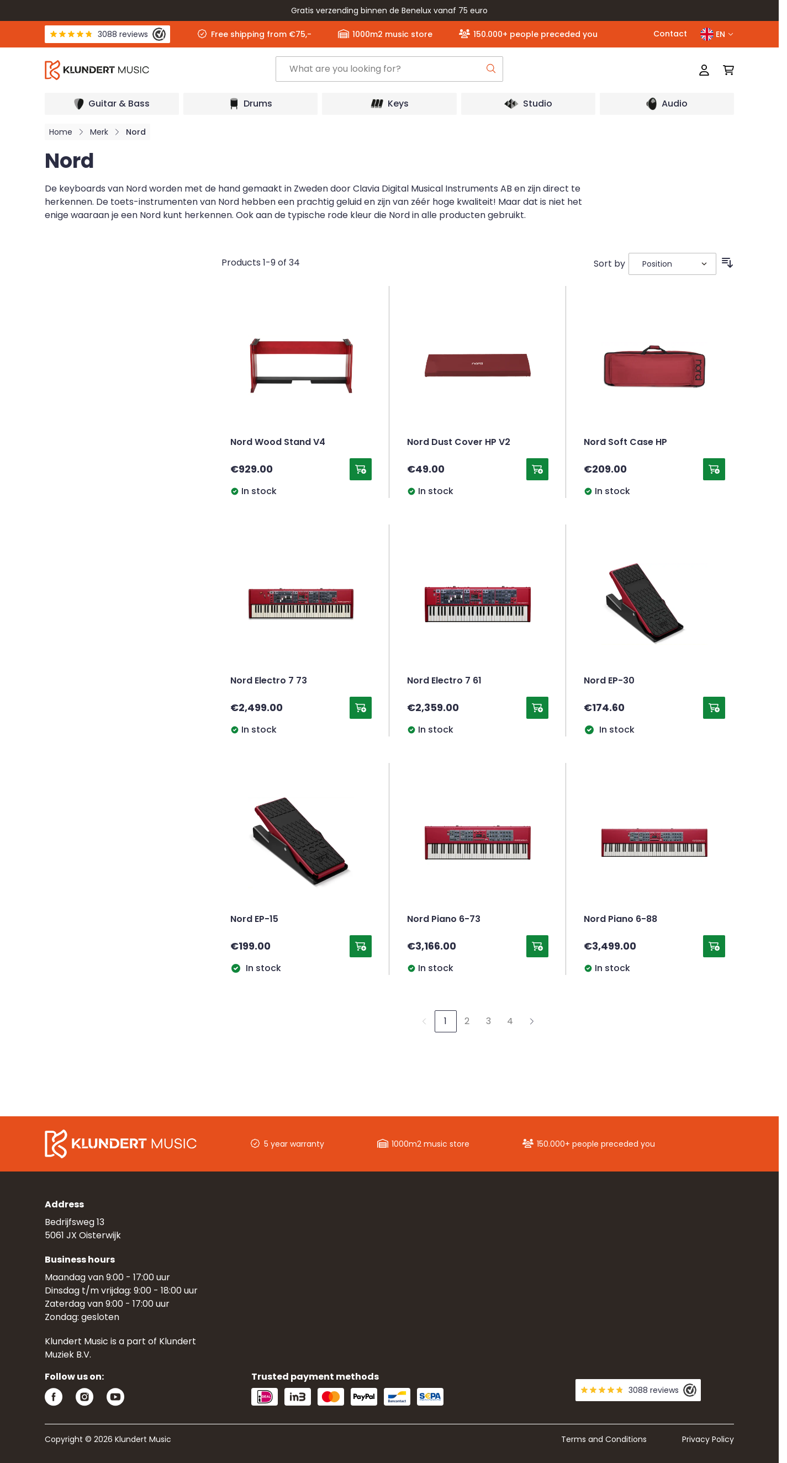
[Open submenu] (112, 104)
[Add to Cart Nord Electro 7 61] (537, 708)
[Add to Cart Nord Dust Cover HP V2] (537, 469)
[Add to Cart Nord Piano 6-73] (537, 946)
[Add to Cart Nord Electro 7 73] (361, 708)
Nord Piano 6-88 (620, 919)
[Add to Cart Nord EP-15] (361, 946)
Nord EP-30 (609, 681)
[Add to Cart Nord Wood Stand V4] (361, 469)
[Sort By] (672, 264)
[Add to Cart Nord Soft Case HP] (714, 469)
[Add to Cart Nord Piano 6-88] (714, 946)
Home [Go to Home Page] (60, 131)
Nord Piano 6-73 (443, 919)
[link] (424, 1021)
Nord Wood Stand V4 (277, 442)
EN (717, 34)
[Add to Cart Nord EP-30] (714, 708)
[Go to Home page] (159, 70)
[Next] (532, 1021)
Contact (670, 33)
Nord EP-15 (254, 919)
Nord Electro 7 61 (444, 681)
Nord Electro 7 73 (268, 681)
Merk (99, 131)
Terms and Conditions (604, 1439)
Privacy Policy (708, 1439)
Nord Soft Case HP (625, 442)
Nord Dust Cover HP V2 (458, 442)
